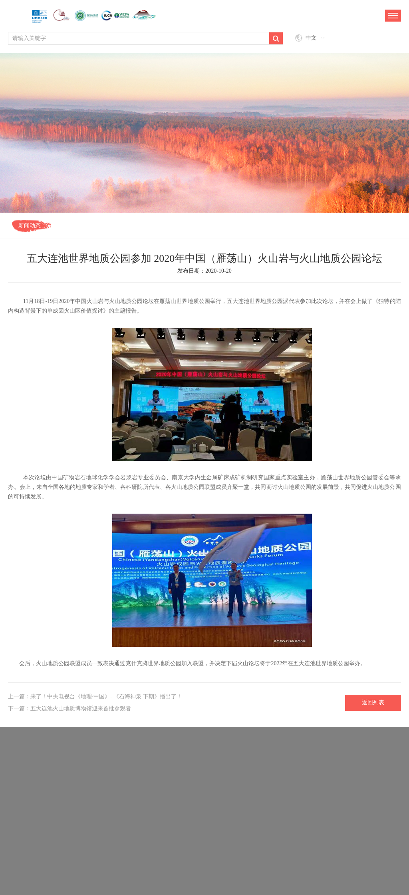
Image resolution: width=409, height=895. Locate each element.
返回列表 (373, 703)
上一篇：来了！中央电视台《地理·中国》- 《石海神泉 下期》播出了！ (95, 697)
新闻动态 (29, 226)
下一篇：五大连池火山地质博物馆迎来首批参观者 (69, 709)
